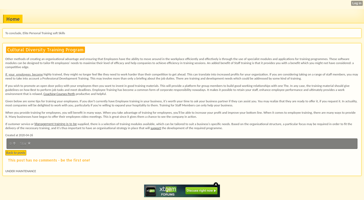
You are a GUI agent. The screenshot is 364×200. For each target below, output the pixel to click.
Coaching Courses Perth (59, 94)
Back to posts (15, 153)
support (156, 128)
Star (25, 144)
